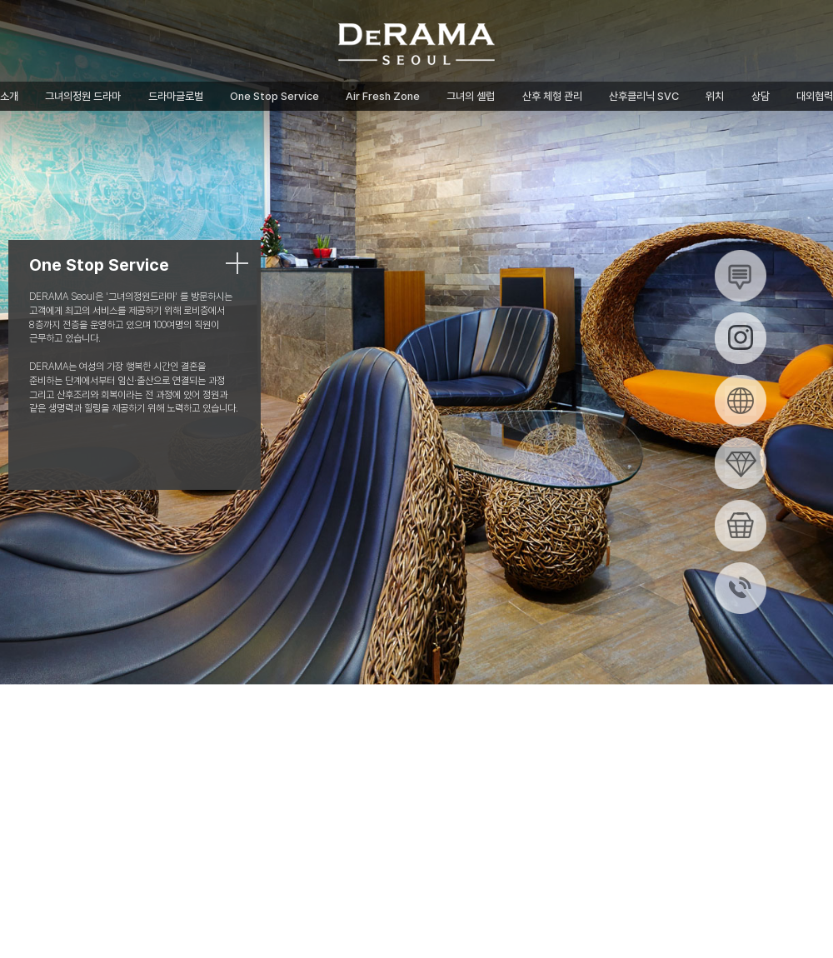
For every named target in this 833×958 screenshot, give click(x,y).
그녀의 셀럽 (470, 96)
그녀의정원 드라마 (83, 96)
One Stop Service (274, 96)
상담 (760, 96)
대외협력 (814, 96)
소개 (9, 96)
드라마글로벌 (175, 96)
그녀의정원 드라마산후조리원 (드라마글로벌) (416, 44)
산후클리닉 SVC (644, 96)
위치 (715, 96)
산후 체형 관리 (552, 96)
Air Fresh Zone (383, 96)
